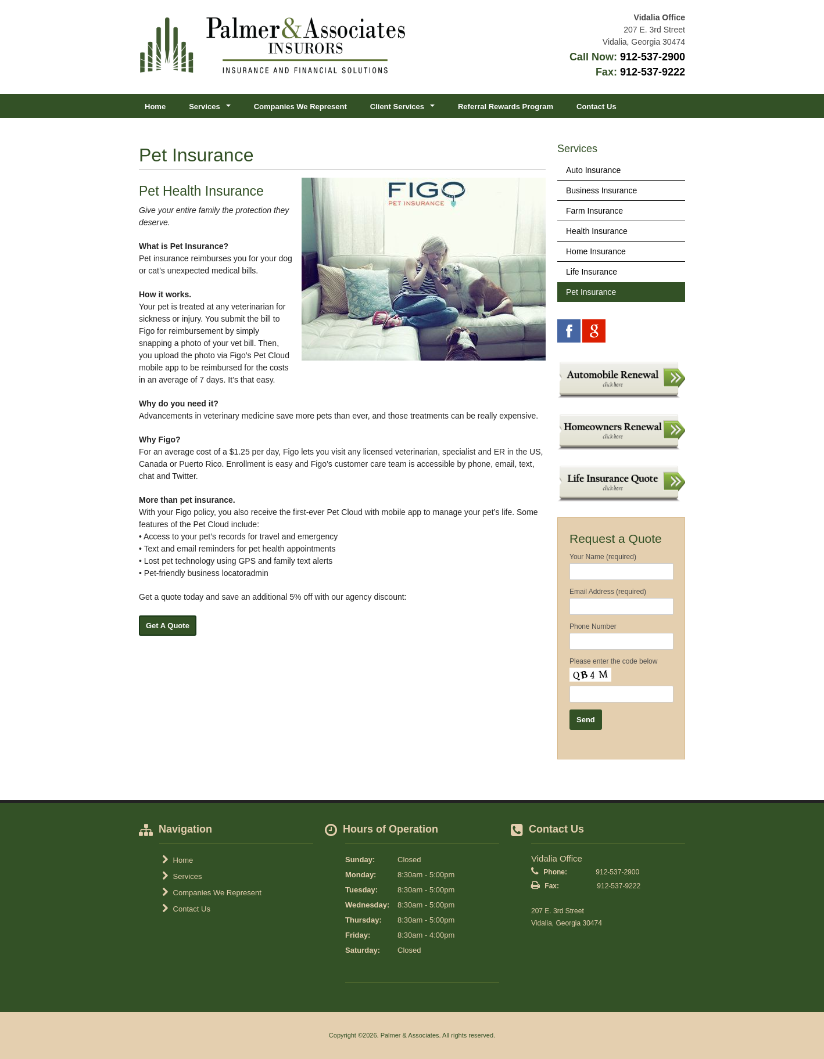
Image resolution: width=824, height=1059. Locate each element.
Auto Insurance (593, 170)
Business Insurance (601, 190)
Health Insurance (597, 231)
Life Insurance (591, 271)
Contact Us (596, 106)
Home (155, 106)
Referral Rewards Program (505, 106)
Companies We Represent (300, 106)
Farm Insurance (594, 210)
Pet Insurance (591, 292)
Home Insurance (596, 251)
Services (182, 876)
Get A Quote (167, 625)
